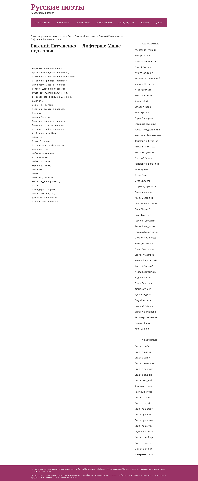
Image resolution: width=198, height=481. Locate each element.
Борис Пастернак (144, 118)
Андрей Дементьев (145, 271)
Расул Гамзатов (143, 300)
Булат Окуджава (143, 294)
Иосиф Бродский (144, 72)
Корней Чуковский (145, 220)
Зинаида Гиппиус (144, 243)
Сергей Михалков (144, 254)
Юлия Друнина (143, 288)
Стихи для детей (126, 22)
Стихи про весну (144, 408)
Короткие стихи (143, 386)
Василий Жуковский (146, 260)
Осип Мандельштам (146, 203)
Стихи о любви (42, 22)
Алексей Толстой (144, 266)
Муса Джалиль (143, 180)
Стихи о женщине (144, 363)
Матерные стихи (144, 454)
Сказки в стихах (143, 448)
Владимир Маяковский (147, 78)
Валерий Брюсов (144, 158)
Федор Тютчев (143, 55)
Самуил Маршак (144, 192)
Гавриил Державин (145, 186)
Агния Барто (141, 175)
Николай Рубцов (144, 305)
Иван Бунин (141, 169)
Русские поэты (57, 7)
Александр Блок (143, 95)
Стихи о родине (143, 374)
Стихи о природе (104, 22)
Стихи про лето (143, 414)
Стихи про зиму (143, 425)
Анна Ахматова (143, 89)
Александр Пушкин (145, 49)
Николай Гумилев (144, 152)
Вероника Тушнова (145, 311)
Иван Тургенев (143, 214)
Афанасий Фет (142, 101)
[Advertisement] (77, 60)
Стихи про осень (144, 420)
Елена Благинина (144, 249)
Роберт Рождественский (148, 129)
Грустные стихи (143, 391)
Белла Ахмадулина (145, 226)
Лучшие (158, 22)
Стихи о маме (142, 397)
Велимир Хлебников (146, 317)
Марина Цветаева (144, 83)
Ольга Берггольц (144, 283)
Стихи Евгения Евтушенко (82, 36)
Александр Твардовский (148, 135)
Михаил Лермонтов (145, 61)
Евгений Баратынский (147, 231)
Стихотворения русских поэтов (48, 36)
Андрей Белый (143, 277)
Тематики (144, 22)
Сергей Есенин (143, 66)
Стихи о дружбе (143, 403)
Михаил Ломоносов (145, 237)
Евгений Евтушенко (145, 123)
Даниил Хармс (142, 322)
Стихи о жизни (63, 22)
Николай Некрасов (145, 146)
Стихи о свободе (144, 437)
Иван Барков (142, 328)
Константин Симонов (146, 140)
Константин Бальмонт (147, 163)
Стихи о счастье (143, 442)
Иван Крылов (142, 112)
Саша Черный (142, 209)
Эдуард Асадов (143, 106)
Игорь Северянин (144, 197)
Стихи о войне (83, 22)
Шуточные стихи (144, 431)
